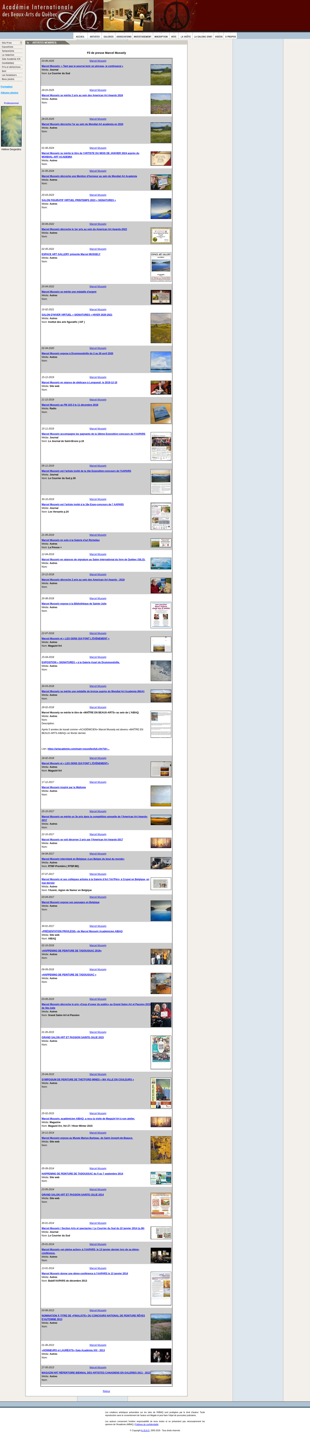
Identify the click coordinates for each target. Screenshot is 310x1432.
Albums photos (9, 92)
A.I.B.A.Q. (145, 1430)
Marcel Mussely (98, 60)
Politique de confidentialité (147, 1424)
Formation (7, 86)
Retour (106, 1391)
